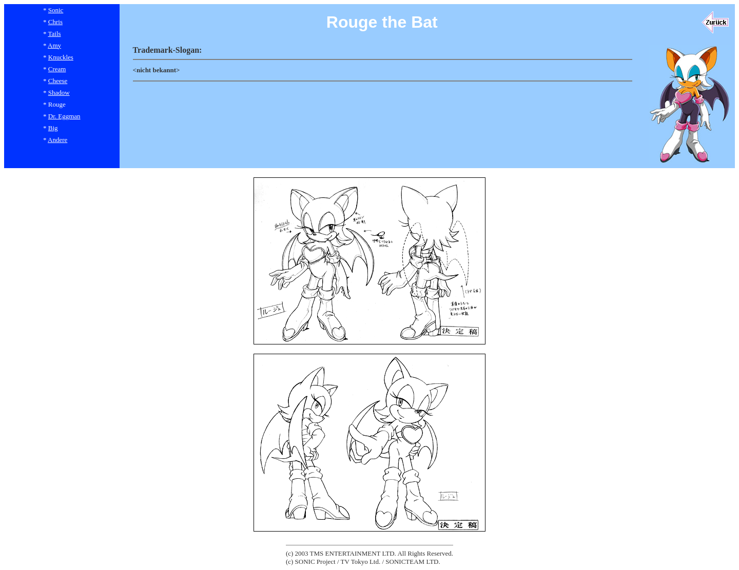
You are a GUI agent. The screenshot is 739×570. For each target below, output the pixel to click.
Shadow (59, 92)
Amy (54, 45)
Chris (55, 22)
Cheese (58, 81)
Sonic (56, 10)
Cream (57, 69)
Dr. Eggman (64, 116)
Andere (57, 140)
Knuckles (60, 57)
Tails (54, 33)
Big (53, 128)
